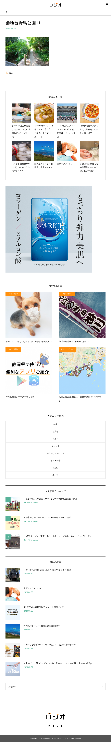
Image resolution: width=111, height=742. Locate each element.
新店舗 (55, 431)
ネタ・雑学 (55, 460)
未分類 (55, 475)
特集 (55, 424)
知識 (55, 468)
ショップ (55, 446)
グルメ (55, 439)
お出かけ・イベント (55, 453)
